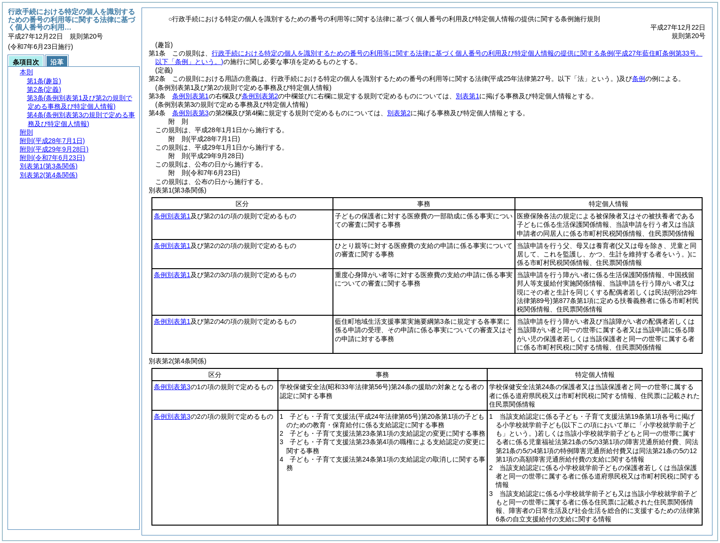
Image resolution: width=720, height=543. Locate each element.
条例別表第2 (260, 96)
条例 (638, 78)
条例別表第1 (190, 96)
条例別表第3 (190, 113)
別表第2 (399, 113)
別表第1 (467, 96)
